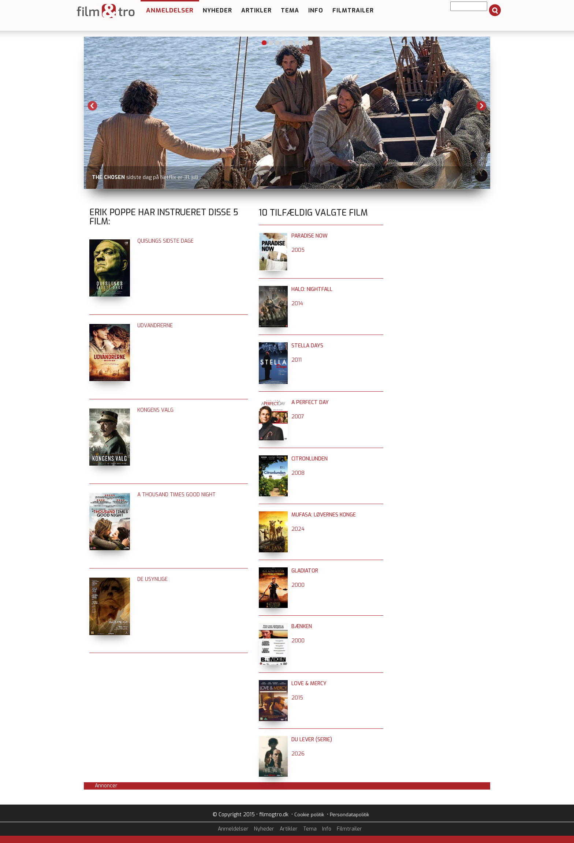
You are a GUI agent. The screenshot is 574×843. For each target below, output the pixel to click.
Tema (290, 10)
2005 (298, 250)
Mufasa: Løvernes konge (323, 514)
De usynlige (152, 579)
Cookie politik (309, 815)
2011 (296, 360)
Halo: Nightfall (311, 289)
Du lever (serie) (311, 739)
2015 (297, 697)
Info (315, 10)
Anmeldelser (170, 10)
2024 (298, 529)
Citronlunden (309, 458)
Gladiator (304, 570)
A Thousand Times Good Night (176, 494)
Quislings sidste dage (165, 241)
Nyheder (217, 10)
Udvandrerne (155, 325)
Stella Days (307, 345)
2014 (297, 303)
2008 (298, 473)
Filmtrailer (353, 10)
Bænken (301, 626)
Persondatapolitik (349, 815)
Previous (92, 106)
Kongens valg (155, 410)
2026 (298, 753)
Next (481, 106)
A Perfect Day (310, 402)
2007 (297, 416)
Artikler (256, 10)
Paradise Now (309, 235)
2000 (298, 585)
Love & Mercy (309, 683)
